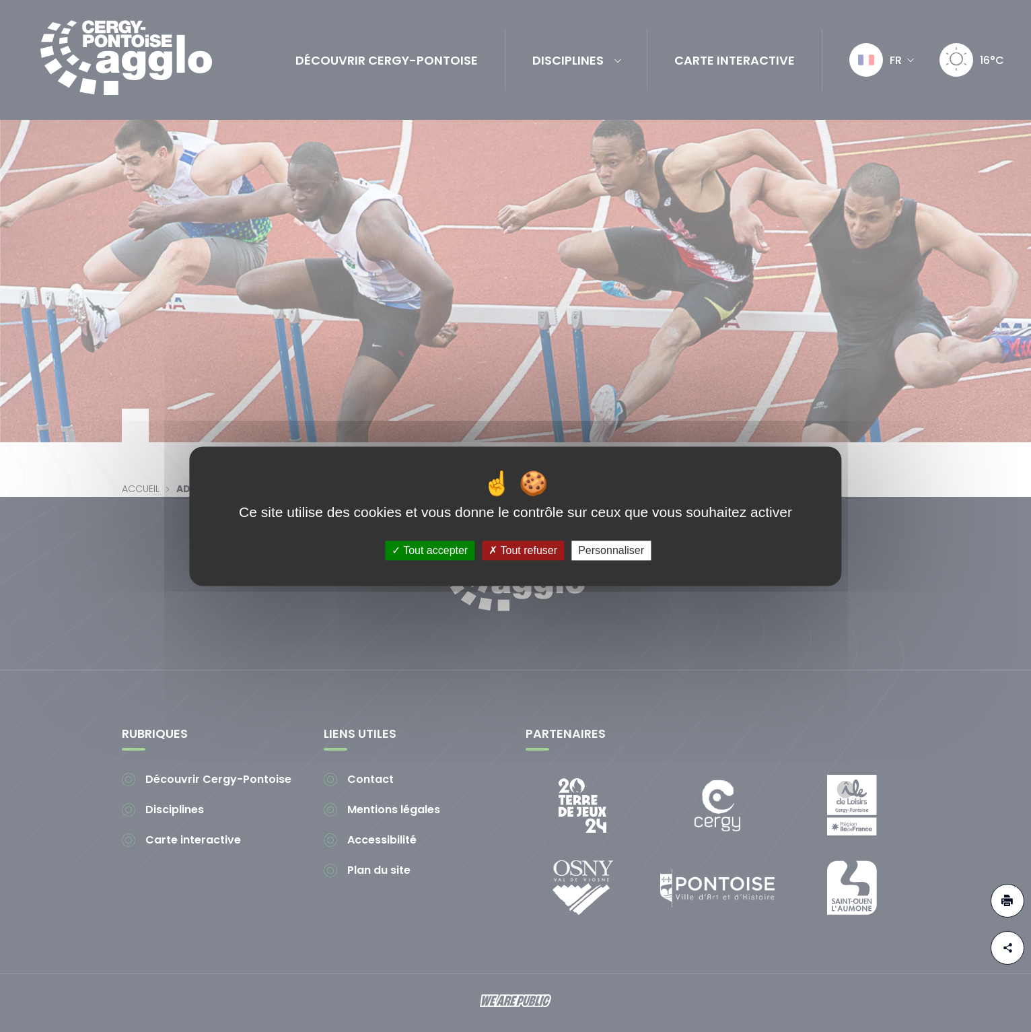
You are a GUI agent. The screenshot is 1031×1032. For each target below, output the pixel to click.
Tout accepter (430, 550)
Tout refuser (523, 550)
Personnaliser (611, 550)
